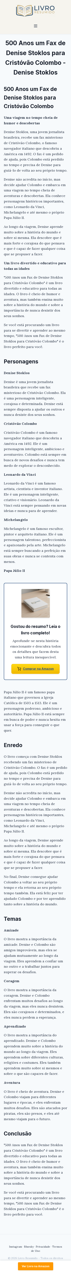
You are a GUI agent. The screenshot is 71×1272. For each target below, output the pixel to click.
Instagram (15, 1246)
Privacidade (43, 1246)
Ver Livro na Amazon (35, 1266)
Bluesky (29, 1246)
